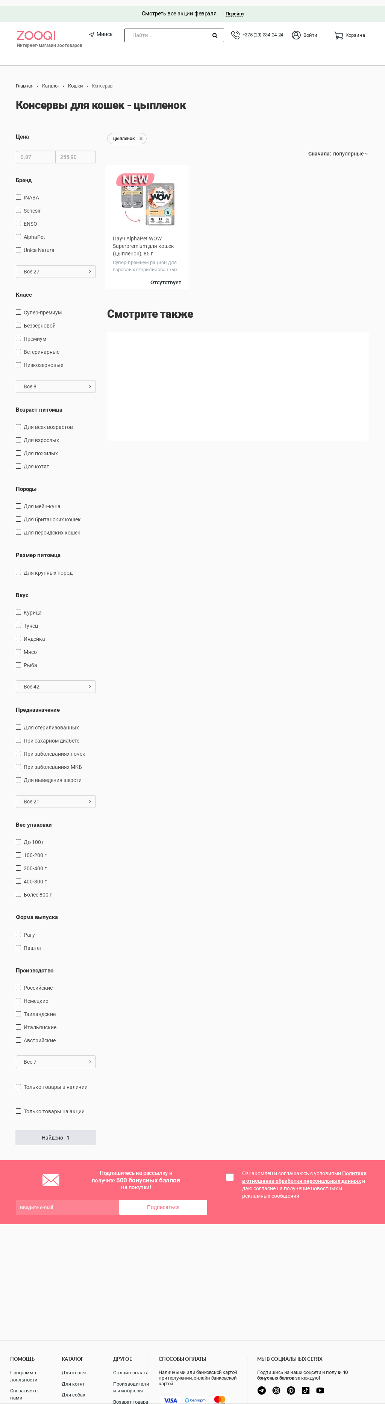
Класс (24, 289)
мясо (30, 647)
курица (33, 607)
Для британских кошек (52, 514)
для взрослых (41, 435)
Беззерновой (40, 320)
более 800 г (38, 889)
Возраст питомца (39, 404)
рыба (30, 660)
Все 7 (57, 1056)
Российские (38, 982)
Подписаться (163, 1202)
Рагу (29, 929)
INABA (31, 192)
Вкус (22, 589)
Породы (26, 483)
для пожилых (41, 448)
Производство (34, 965)
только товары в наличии (56, 1081)
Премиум (35, 333)
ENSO (30, 218)
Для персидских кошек (52, 527)
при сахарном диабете (51, 735)
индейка (34, 634)
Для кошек (74, 1372)
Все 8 (57, 381)
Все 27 (57, 266)
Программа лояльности (24, 1376)
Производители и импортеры (131, 1387)
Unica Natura (39, 245)
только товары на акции (54, 1106)
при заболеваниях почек (54, 748)
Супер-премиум (43, 307)
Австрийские (40, 1035)
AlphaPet (34, 231)
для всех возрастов (48, 421)
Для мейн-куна (42, 501)
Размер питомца (38, 550)
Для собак (73, 1395)
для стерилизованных (51, 722)
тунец (31, 620)
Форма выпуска (37, 911)
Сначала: (319, 148)
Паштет (33, 942)
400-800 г (35, 876)
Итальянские (40, 1022)
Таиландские (40, 1008)
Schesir (32, 205)
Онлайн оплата (131, 1372)
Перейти (234, 8)
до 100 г (34, 836)
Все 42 (57, 681)
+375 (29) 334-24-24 (263, 29)
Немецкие (36, 995)
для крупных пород (48, 567)
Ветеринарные (41, 346)
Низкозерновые (43, 359)
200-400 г (35, 863)
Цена (22, 131)
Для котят (36, 461)
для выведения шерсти (53, 774)
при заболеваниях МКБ (53, 761)
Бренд (24, 174)
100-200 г (35, 850)
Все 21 (57, 796)
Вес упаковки (34, 819)
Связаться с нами (24, 1394)
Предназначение (38, 704)
